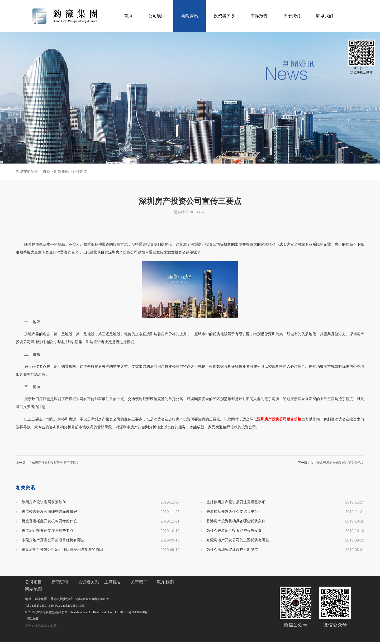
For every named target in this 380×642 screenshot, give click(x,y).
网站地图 (32, 619)
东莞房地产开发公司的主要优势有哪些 (237, 540)
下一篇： (331, 462)
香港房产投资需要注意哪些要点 (47, 531)
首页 (128, 15)
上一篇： (47, 462)
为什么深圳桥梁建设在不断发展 (232, 550)
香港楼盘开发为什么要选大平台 (232, 512)
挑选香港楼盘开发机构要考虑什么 (49, 521)
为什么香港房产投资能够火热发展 (234, 531)
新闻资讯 (61, 172)
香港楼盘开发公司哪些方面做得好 (49, 512)
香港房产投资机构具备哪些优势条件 (235, 521)
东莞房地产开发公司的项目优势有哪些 (53, 540)
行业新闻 (80, 172)
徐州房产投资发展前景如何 (44, 502)
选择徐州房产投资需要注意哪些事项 (235, 502)
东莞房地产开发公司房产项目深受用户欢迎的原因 (62, 550)
